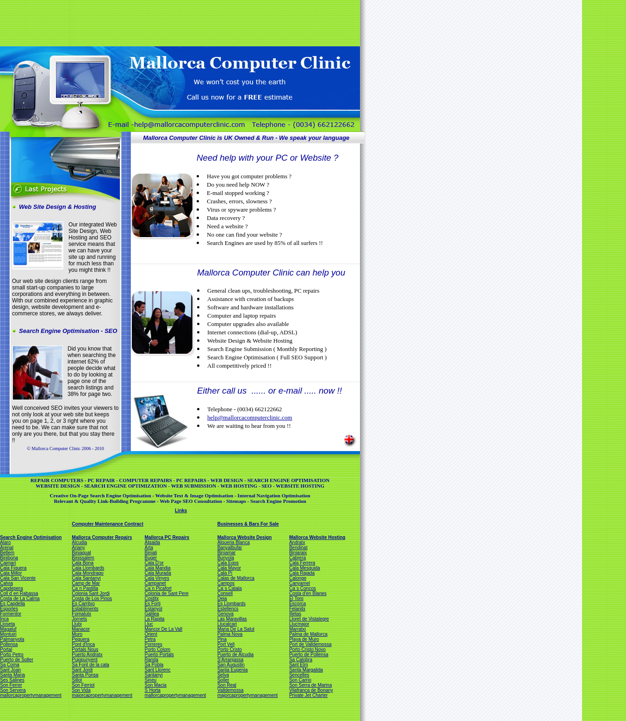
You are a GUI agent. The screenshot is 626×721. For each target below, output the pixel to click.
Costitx (151, 598)
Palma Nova (229, 634)
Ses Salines (12, 680)
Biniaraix (298, 552)
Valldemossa (230, 690)
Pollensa (9, 644)
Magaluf (8, 629)
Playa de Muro (304, 639)
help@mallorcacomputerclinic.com (249, 417)
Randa (151, 659)
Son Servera (13, 690)
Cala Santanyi (86, 578)
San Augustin (231, 664)
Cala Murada (157, 573)
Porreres (153, 644)
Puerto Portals (159, 654)
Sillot (77, 680)
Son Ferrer (11, 685)
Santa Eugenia (232, 669)
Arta (148, 547)
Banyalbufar (229, 547)
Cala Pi (224, 573)
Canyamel (299, 583)
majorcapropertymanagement (102, 695)
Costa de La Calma (20, 598)
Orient (150, 634)
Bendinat (298, 547)
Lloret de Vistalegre (309, 618)
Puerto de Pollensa (308, 654)
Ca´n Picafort (157, 588)
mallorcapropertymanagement (31, 695)
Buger (150, 557)
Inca (4, 618)
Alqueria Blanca (233, 542)
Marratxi (297, 629)
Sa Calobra (300, 659)
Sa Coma (9, 664)
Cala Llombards (88, 568)
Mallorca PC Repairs (166, 537)
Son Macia (155, 685)
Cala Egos (228, 562)
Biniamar (226, 552)
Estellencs (228, 608)
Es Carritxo (83, 603)
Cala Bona (82, 562)
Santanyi (153, 674)
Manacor (81, 629)
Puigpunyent (85, 659)
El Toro (296, 598)
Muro (77, 634)
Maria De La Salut (235, 629)
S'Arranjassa (230, 659)
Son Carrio (300, 680)
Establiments (85, 608)
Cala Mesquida (304, 568)
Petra (149, 639)
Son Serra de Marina (310, 685)
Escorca (297, 603)
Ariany (78, 547)
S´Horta (152, 690)
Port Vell (226, 644)
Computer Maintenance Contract (107, 524)
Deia (222, 598)
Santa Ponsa (85, 674)
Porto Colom (157, 649)
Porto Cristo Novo (307, 649)
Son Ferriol (83, 685)
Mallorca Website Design (244, 537)
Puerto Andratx (87, 654)
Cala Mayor (229, 568)
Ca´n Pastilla (85, 588)
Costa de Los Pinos (92, 598)
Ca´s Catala (229, 588)
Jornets (79, 618)
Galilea (151, 613)
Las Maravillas (232, 618)
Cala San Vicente (18, 578)
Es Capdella (12, 603)
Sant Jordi (82, 669)
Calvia (6, 583)
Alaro (5, 542)
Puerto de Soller (16, 659)
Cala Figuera (13, 568)
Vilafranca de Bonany (311, 690)
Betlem (7, 552)
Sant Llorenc (157, 669)
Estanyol (153, 608)
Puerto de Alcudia (235, 654)
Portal (6, 649)
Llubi (76, 624)
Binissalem (83, 557)
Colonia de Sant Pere (166, 593)
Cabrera (297, 557)
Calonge (297, 578)
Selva (223, 674)
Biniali (150, 552)
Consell (225, 593)
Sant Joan (10, 669)
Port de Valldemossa (310, 644)
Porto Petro (12, 654)
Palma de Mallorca (308, 634)
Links (181, 510)
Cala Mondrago (87, 573)
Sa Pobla (153, 664)
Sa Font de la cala (90, 664)
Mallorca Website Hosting (317, 537)
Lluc (148, 624)
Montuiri (8, 634)
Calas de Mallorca (235, 578)
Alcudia (79, 542)
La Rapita (154, 618)
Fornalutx (81, 613)
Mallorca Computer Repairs (102, 537)
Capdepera (11, 588)
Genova (225, 613)
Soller (223, 680)
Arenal (6, 547)
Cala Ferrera (302, 562)
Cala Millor (11, 573)
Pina (222, 639)
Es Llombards (231, 603)
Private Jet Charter (308, 695)
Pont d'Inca (83, 644)
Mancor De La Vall (163, 629)
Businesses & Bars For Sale (248, 524)
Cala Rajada (302, 573)
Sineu (150, 680)
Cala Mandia (157, 568)
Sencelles (299, 674)
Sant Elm (298, 664)
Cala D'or (153, 562)
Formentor (10, 613)
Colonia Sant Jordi (91, 593)
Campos (226, 583)
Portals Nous (85, 649)
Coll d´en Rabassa (19, 593)
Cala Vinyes (156, 578)
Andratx (297, 542)
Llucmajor (299, 624)
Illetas (295, 613)
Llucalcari (227, 624)
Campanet (155, 583)
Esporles (9, 608)
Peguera (80, 639)
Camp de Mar (86, 583)
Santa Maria (12, 674)
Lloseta (7, 624)
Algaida (152, 542)
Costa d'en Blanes (308, 593)
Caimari (8, 562)
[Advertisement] (179, 22)
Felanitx (297, 608)
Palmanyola (12, 639)
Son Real (226, 685)
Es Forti (152, 603)
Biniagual (81, 552)
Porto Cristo (229, 649)
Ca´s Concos (302, 588)
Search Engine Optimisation (31, 537)
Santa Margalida (306, 669)
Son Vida (81, 690)
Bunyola (225, 557)
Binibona (9, 557)
